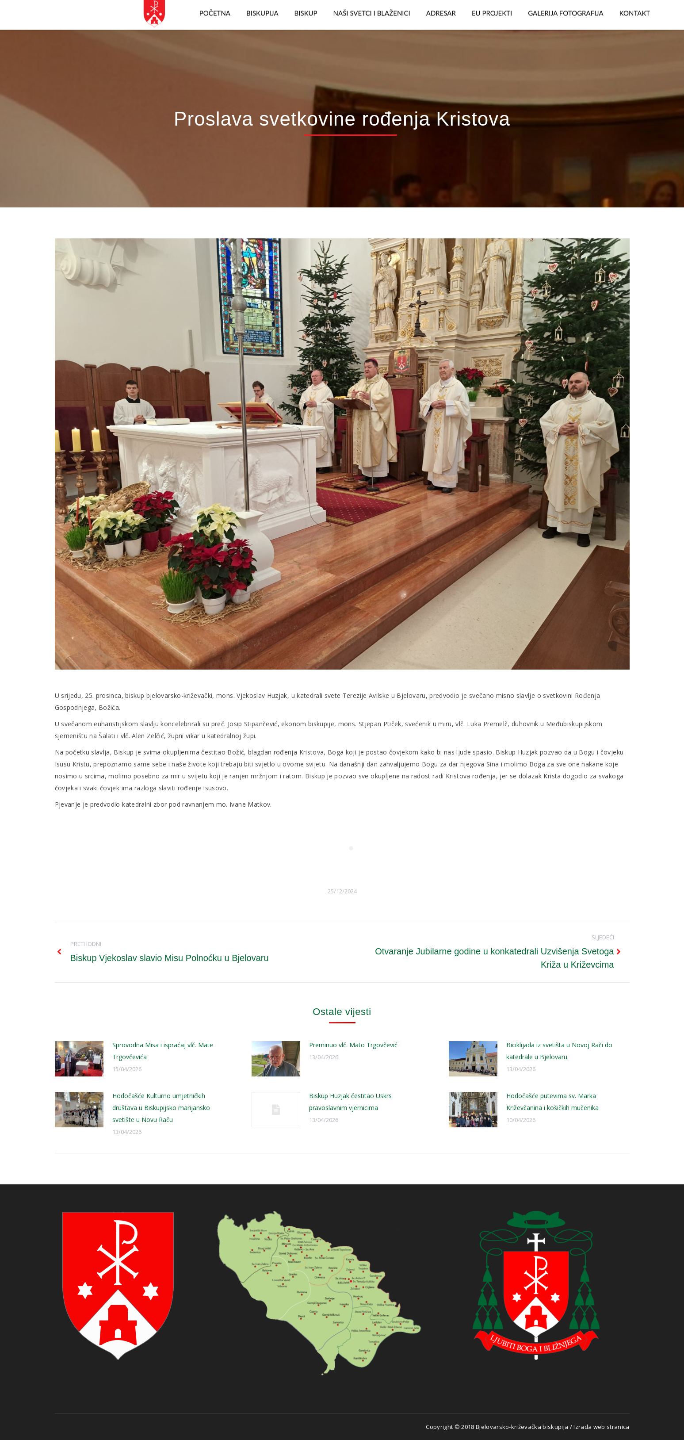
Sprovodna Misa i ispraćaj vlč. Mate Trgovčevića (162, 1051)
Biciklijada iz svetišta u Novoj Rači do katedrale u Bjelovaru (559, 1051)
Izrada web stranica (601, 1427)
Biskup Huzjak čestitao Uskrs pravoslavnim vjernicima (350, 1101)
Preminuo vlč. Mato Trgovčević (353, 1045)
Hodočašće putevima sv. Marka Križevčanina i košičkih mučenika (552, 1101)
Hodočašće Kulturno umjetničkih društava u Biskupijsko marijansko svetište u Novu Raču (161, 1107)
